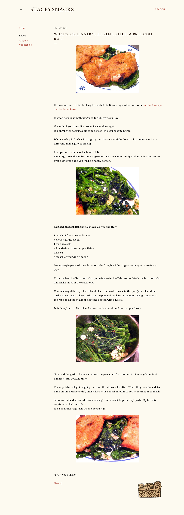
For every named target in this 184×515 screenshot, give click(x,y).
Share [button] (22, 28)
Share (57, 483)
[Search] (160, 9)
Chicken (23, 40)
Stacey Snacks (52, 9)
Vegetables (25, 44)
